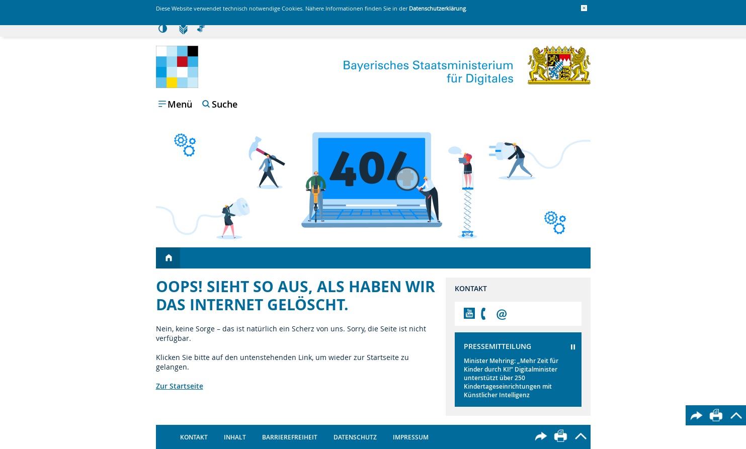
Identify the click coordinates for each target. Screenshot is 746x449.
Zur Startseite (179, 386)
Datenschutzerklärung (437, 8)
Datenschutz (355, 437)
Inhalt (235, 437)
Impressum (411, 437)
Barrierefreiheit (289, 437)
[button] (584, 8)
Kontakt (194, 437)
